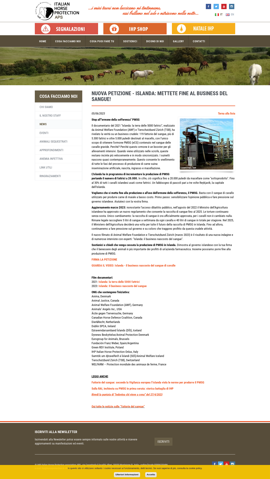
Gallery (178, 41)
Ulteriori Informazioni (127, 474)
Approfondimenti (51, 150)
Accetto (151, 474)
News (43, 124)
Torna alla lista (226, 113)
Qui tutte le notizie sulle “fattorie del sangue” (118, 406)
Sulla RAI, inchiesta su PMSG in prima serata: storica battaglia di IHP (132, 388)
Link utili (46, 167)
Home (42, 41)
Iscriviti (163, 441)
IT (219, 14)
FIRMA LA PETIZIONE (104, 259)
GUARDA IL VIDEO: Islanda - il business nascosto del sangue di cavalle (133, 265)
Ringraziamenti (50, 176)
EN (230, 14)
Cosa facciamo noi (68, 41)
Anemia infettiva (51, 158)
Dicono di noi (155, 41)
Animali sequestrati (53, 141)
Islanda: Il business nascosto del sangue (123, 286)
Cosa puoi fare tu (102, 41)
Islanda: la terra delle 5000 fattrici (119, 282)
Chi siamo (46, 107)
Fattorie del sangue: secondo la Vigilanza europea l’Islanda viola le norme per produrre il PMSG (148, 382)
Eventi (44, 133)
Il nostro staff (50, 115)
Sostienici (130, 41)
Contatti (199, 41)
